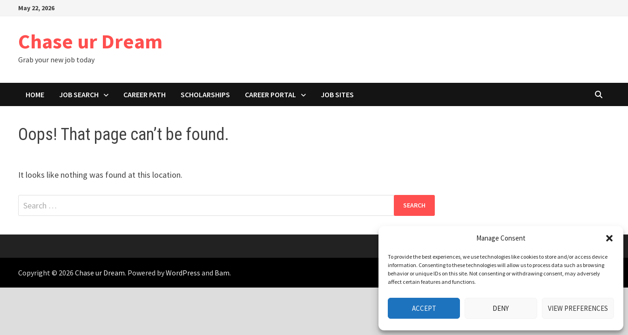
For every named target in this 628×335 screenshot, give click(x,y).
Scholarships (205, 94)
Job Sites (337, 94)
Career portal (270, 94)
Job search (79, 94)
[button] (609, 238)
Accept (424, 308)
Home (35, 94)
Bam (222, 272)
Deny (501, 308)
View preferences (578, 308)
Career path (144, 94)
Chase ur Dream (90, 41)
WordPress (183, 272)
